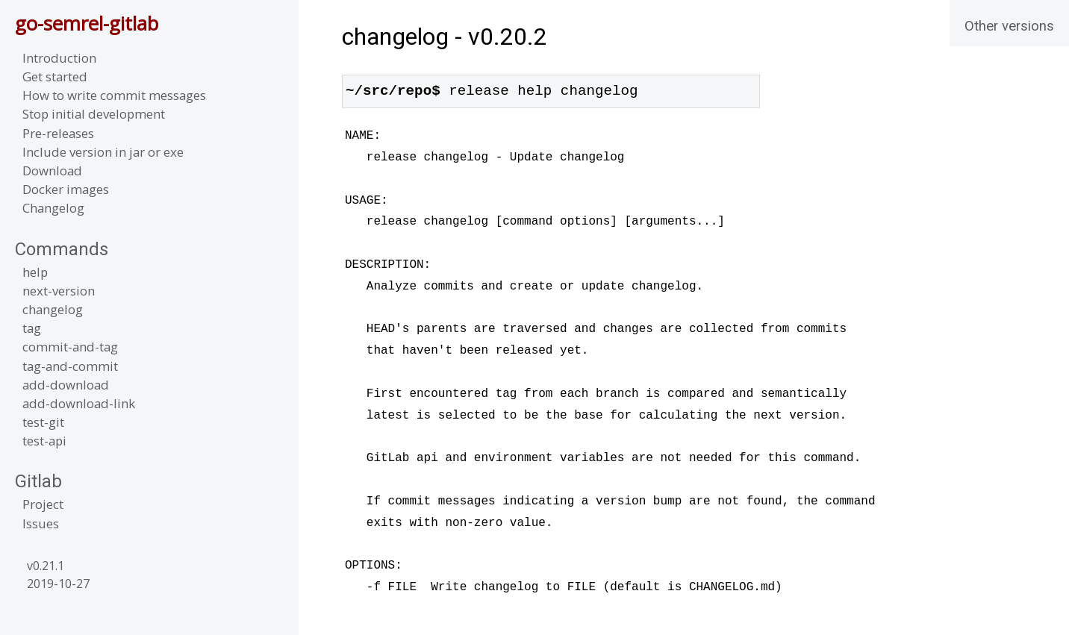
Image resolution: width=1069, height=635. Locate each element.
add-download (65, 384)
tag (31, 328)
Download (52, 170)
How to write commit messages (114, 95)
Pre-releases (58, 133)
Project (42, 504)
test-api (44, 440)
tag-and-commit (70, 366)
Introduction (59, 57)
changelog (52, 309)
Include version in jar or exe (103, 151)
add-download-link (78, 403)
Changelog (53, 207)
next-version (58, 290)
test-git (43, 422)
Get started (54, 76)
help (35, 272)
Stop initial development (93, 113)
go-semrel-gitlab (86, 23)
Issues (40, 523)
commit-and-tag (70, 346)
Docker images (65, 189)
